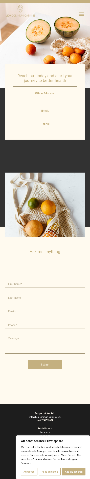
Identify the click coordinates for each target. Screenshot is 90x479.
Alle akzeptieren (74, 471)
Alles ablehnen (50, 471)
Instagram (45, 432)
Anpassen (29, 471)
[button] (82, 14)
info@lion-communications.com (45, 417)
